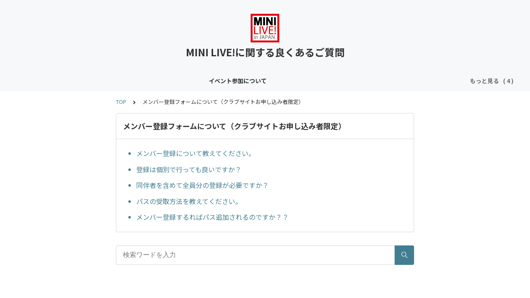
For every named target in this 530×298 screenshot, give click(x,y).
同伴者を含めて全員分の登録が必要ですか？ (202, 185)
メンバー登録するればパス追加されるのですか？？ (212, 217)
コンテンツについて (145, 81)
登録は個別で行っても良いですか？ (188, 169)
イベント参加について (78, 81)
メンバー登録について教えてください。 (195, 153)
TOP (121, 102)
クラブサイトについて (212, 81)
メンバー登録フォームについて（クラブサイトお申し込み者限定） (339, 81)
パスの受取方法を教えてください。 (189, 201)
